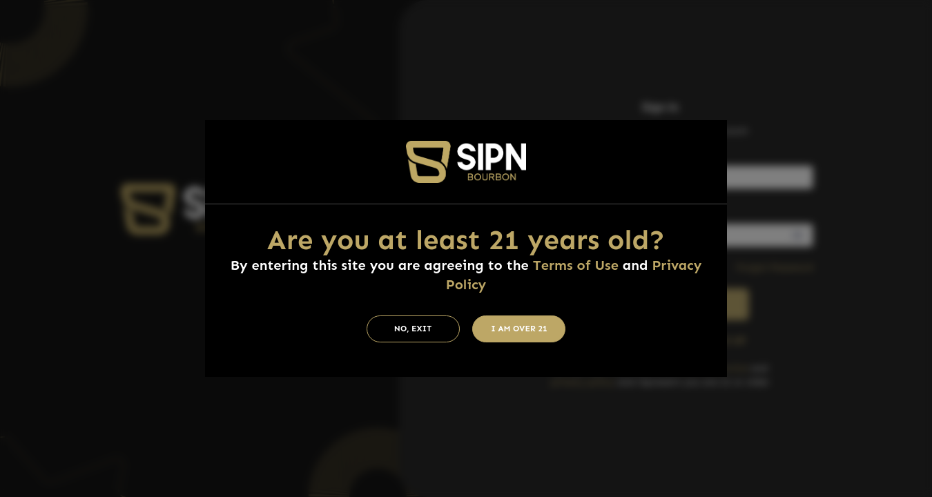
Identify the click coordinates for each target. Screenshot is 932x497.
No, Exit (413, 328)
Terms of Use (576, 265)
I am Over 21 (519, 328)
